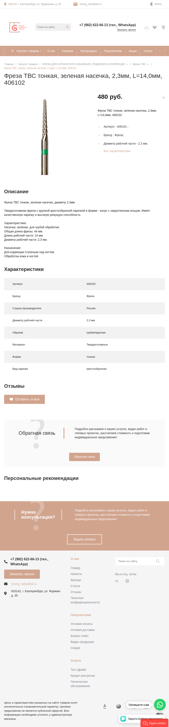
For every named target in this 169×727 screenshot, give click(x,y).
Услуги (76, 660)
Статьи (75, 586)
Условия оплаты (81, 624)
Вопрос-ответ (80, 636)
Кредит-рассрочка (83, 675)
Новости (76, 574)
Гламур (75, 568)
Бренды (76, 580)
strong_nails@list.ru (91, 4)
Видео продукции (82, 642)
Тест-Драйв (78, 669)
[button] (154, 723)
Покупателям (81, 615)
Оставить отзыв (27, 399)
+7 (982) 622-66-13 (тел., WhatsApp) (107, 25)
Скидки (75, 648)
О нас (75, 558)
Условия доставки (83, 630)
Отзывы (76, 592)
